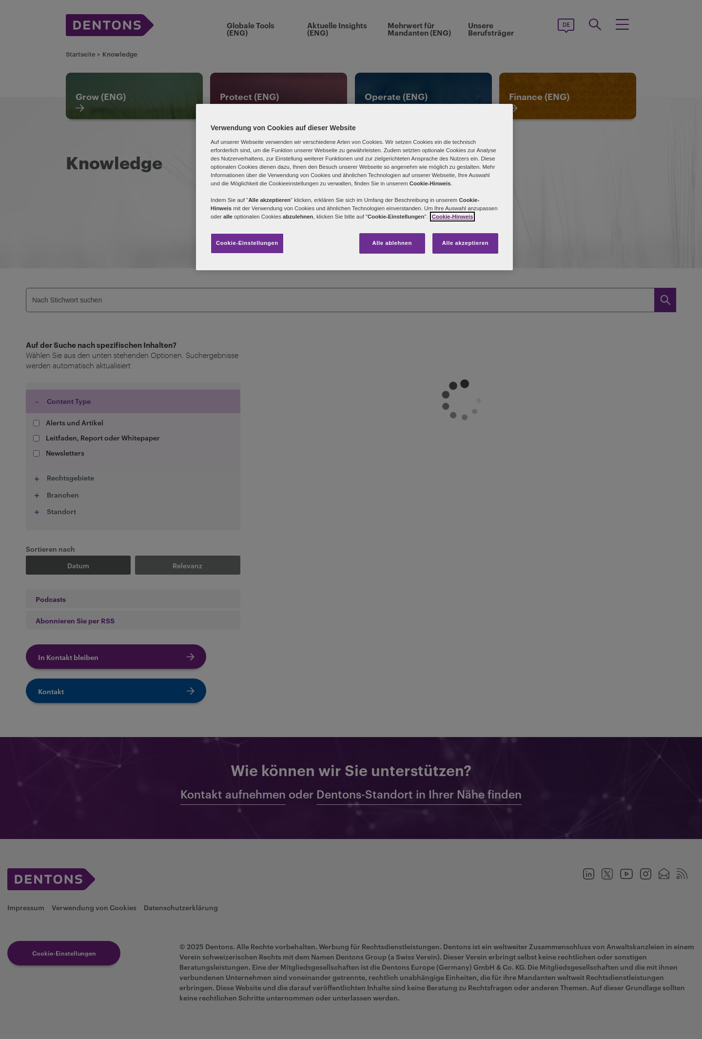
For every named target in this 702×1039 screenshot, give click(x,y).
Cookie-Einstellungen (247, 243)
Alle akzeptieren (465, 243)
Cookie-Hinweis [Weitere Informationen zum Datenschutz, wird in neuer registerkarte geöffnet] (452, 217)
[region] (354, 187)
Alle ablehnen (392, 243)
